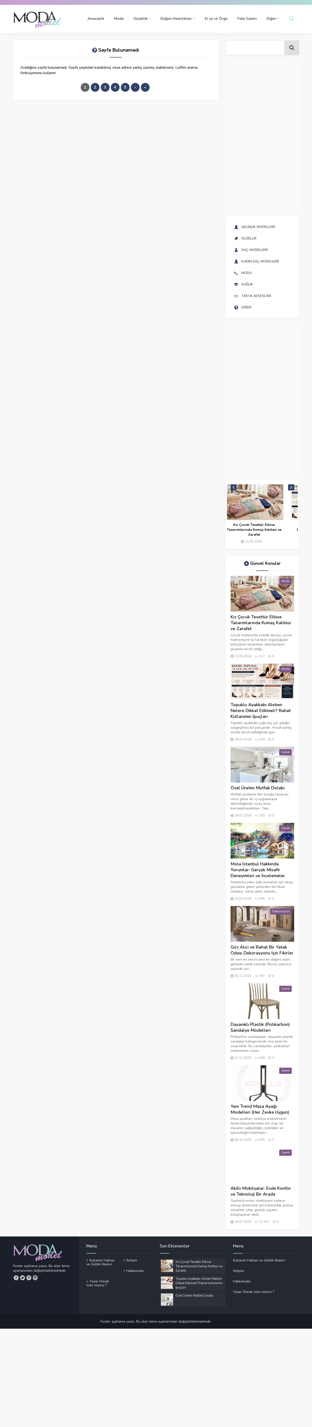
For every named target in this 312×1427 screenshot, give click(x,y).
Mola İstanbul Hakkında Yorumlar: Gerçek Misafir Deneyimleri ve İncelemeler (258, 870)
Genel (285, 752)
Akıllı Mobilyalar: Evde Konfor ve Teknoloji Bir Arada (261, 1191)
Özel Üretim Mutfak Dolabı (258, 788)
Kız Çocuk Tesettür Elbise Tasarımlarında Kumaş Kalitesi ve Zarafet (265, 529)
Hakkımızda (135, 1270)
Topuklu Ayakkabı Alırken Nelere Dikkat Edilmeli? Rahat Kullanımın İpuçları (261, 710)
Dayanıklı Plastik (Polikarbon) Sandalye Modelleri (260, 1027)
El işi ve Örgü (216, 18)
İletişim (131, 1260)
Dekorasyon (281, 911)
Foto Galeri (247, 18)
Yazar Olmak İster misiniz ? (97, 1283)
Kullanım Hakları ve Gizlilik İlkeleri (100, 1262)
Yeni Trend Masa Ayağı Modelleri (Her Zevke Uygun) (260, 1109)
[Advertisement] (262, 135)
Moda (119, 18)
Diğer (273, 18)
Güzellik (142, 18)
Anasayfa (96, 18)
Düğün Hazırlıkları (177, 18)
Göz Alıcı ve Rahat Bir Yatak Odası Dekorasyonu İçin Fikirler (262, 950)
